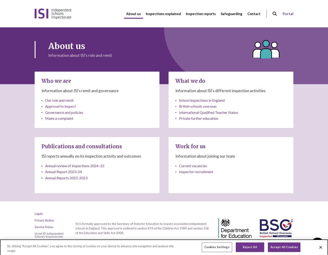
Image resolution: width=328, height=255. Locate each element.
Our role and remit (59, 100)
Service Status (44, 227)
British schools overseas (198, 106)
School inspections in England (202, 100)
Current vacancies (193, 166)
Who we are (56, 81)
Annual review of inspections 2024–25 (74, 166)
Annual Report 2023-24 (63, 171)
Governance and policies (64, 112)
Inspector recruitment (196, 171)
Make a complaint (59, 118)
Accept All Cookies (284, 249)
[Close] (321, 249)
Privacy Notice (44, 220)
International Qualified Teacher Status (208, 112)
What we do (190, 81)
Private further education (198, 118)
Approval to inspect (60, 106)
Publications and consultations (81, 146)
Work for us (190, 146)
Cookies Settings (217, 249)
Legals (39, 213)
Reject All (250, 249)
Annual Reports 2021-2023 (66, 178)
